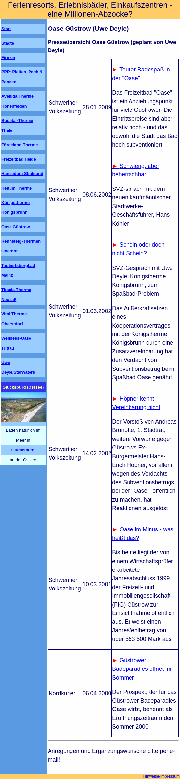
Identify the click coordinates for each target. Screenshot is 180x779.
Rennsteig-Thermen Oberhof (21, 246)
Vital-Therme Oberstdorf (14, 318)
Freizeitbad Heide (18, 159)
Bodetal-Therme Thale (17, 125)
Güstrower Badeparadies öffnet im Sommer (141, 669)
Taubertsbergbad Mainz (18, 270)
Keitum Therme (16, 188)
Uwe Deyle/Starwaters (18, 367)
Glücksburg (23, 450)
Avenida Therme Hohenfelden (17, 101)
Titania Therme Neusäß (16, 294)
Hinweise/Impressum (161, 776)
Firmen (8, 57)
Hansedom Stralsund (22, 173)
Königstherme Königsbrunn (15, 207)
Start (6, 28)
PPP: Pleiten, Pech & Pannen (22, 77)
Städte (7, 43)
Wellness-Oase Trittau (16, 343)
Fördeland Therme (19, 144)
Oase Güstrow (15, 226)
